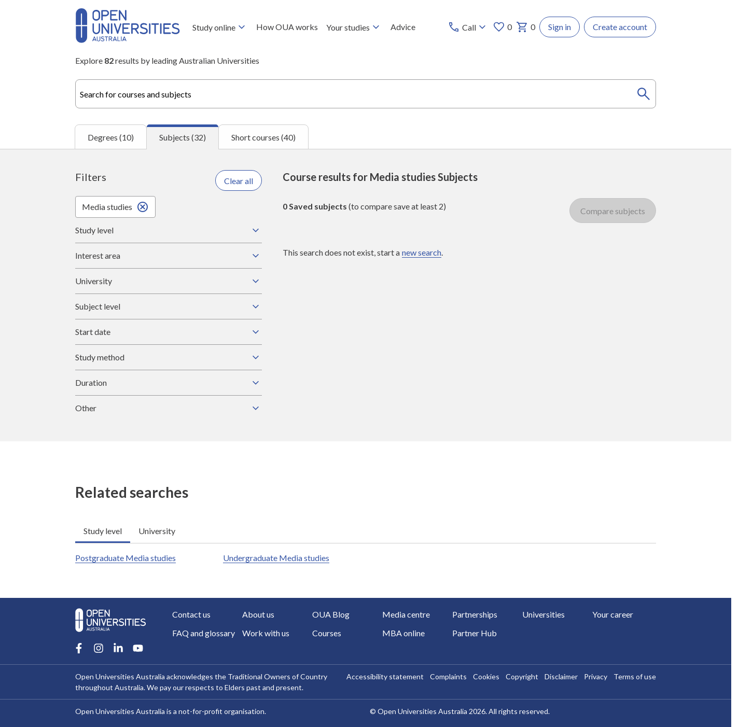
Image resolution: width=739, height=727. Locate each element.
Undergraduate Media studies (276, 558)
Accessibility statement (385, 676)
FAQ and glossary (203, 633)
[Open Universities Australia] (127, 40)
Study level (168, 230)
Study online (220, 27)
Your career (612, 614)
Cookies (486, 676)
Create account (620, 27)
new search (421, 252)
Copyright (522, 676)
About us (258, 614)
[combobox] (365, 93)
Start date (168, 332)
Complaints (448, 676)
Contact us (191, 614)
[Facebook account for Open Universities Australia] (79, 648)
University (168, 281)
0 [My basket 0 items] (525, 27)
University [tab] (156, 531)
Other (168, 408)
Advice (403, 27)
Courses (326, 633)
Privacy (595, 676)
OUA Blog (331, 614)
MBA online (403, 633)
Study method (168, 357)
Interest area (168, 255)
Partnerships (474, 614)
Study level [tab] (102, 531)
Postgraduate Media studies (125, 558)
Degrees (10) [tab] (111, 137)
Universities (543, 614)
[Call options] (468, 27)
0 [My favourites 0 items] (502, 27)
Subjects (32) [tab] (182, 137)
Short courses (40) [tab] (263, 137)
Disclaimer (561, 676)
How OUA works (287, 27)
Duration (168, 382)
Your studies (354, 27)
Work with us (265, 633)
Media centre (406, 614)
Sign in (559, 27)
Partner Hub (474, 633)
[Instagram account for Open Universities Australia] (98, 648)
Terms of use (634, 676)
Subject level (168, 306)
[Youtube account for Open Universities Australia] (138, 648)
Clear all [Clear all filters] (238, 180)
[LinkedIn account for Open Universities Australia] (118, 648)
